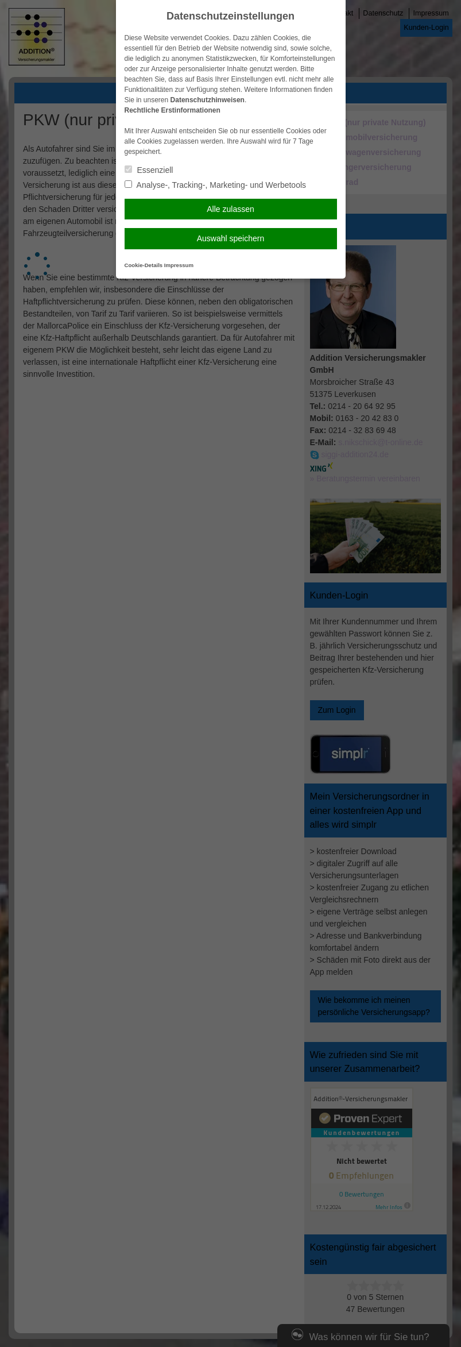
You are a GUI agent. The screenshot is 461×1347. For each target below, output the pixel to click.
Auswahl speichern (231, 238)
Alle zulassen (230, 209)
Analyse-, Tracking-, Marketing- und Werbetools (216, 185)
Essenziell (149, 170)
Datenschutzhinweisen (208, 100)
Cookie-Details (144, 265)
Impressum (178, 265)
